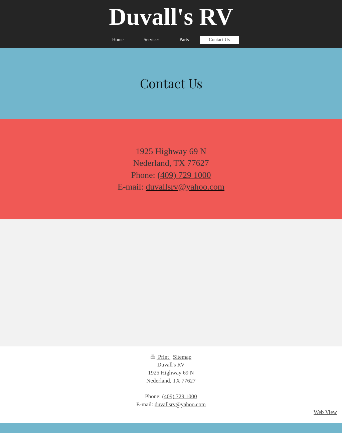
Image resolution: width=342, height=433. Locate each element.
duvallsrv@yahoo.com (180, 404)
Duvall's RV (171, 16)
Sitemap (182, 357)
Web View (325, 412)
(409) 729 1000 (179, 396)
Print (160, 357)
